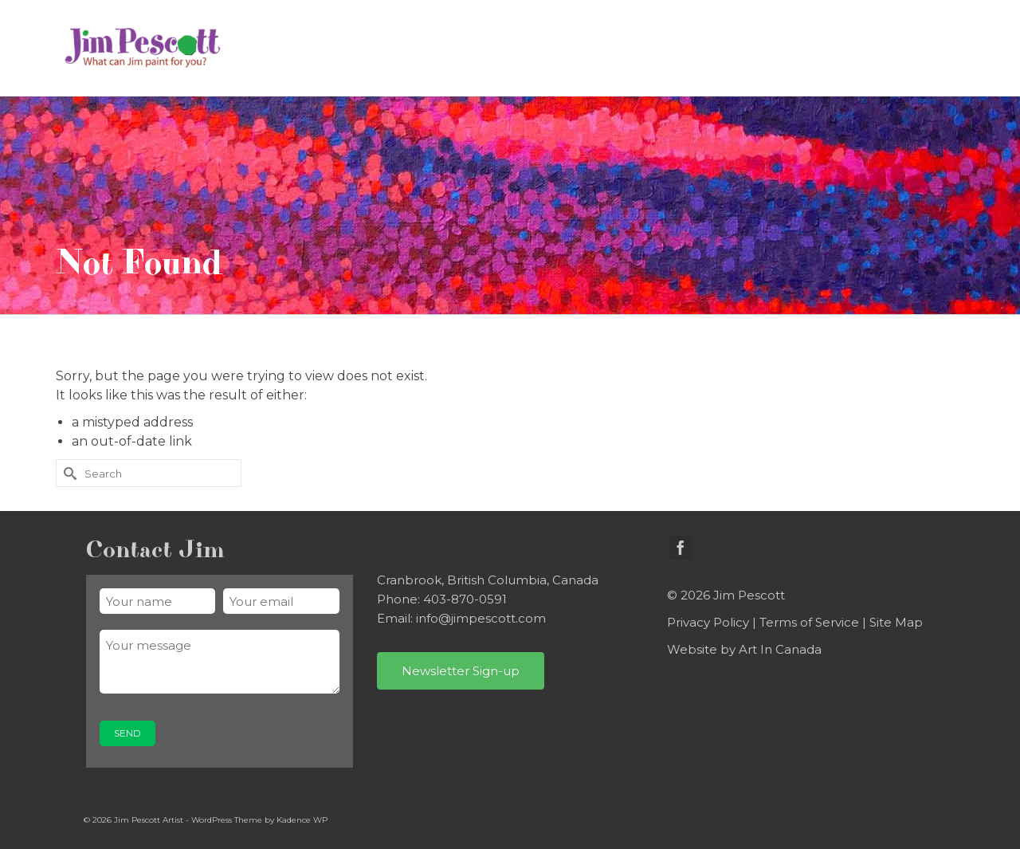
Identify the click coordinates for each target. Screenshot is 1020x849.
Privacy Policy (708, 622)
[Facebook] (680, 547)
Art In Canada (780, 649)
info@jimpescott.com (481, 618)
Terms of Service (809, 622)
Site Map (896, 622)
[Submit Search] (68, 473)
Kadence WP (302, 820)
